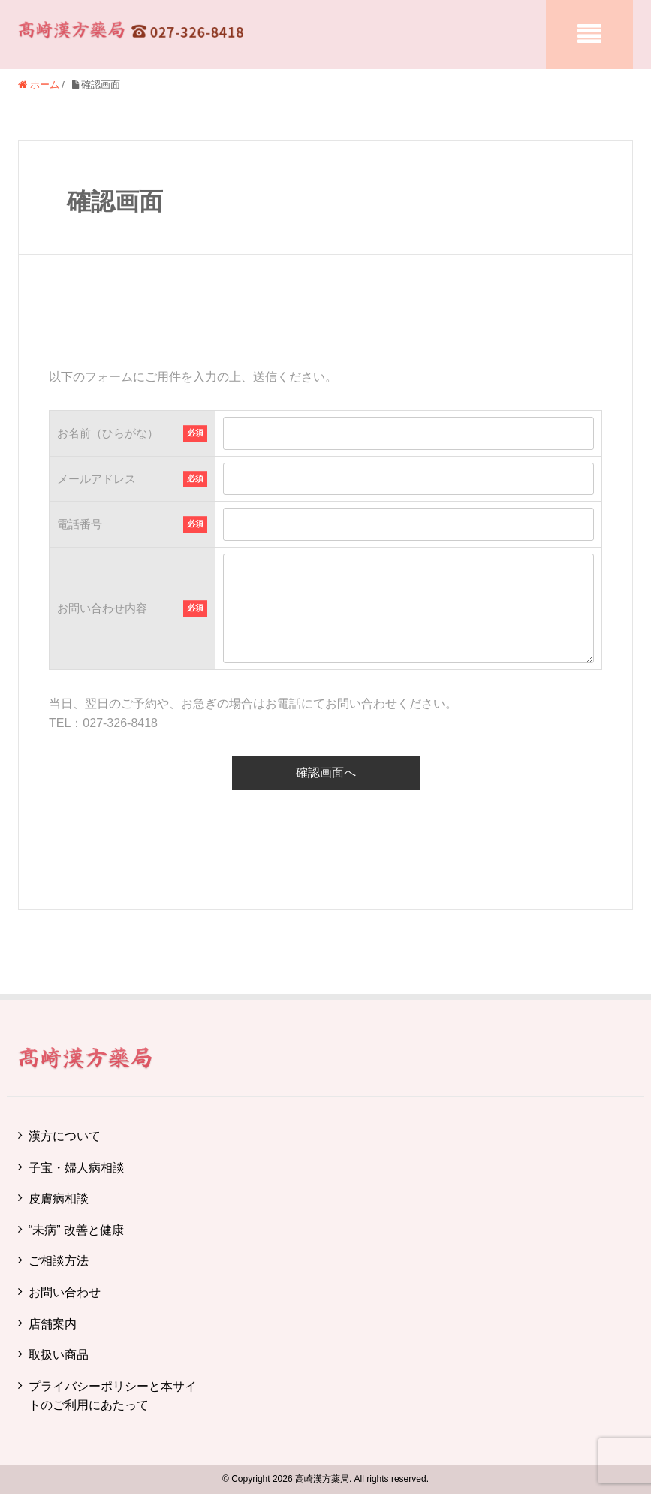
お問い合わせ (65, 1292)
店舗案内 (53, 1323)
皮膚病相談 (59, 1198)
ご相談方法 (59, 1260)
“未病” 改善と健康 (76, 1230)
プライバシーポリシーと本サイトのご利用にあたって (113, 1396)
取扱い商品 (59, 1354)
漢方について (65, 1136)
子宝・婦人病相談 (77, 1167)
